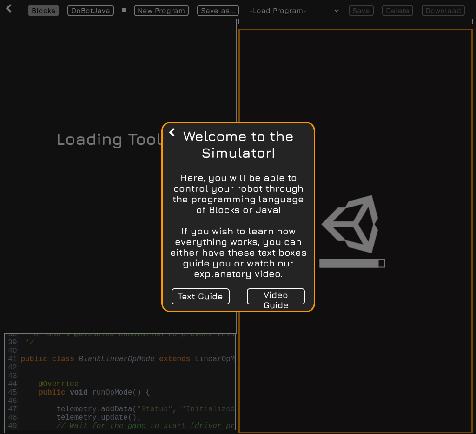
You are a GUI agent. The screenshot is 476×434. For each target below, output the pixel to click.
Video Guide (275, 297)
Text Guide (200, 296)
